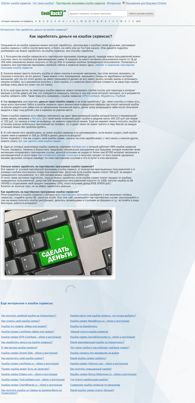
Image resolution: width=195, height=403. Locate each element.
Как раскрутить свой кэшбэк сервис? (22, 358)
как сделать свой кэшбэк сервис (42, 141)
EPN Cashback (91, 96)
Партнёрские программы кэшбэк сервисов (80, 3)
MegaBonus (107, 96)
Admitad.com (79, 146)
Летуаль (37, 118)
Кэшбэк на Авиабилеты (83, 326)
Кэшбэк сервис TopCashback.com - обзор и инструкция (33, 379)
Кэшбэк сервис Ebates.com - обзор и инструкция (29, 374)
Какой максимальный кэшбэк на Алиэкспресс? (97, 342)
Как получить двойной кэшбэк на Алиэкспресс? (28, 315)
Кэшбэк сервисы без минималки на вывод (94, 353)
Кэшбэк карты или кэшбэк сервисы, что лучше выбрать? (103, 315)
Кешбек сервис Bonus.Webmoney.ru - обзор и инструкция (103, 374)
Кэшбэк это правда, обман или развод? (24, 326)
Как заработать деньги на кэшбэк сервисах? (42, 29)
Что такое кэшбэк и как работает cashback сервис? (100, 347)
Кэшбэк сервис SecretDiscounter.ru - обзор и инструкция (102, 337)
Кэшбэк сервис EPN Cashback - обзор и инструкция (31, 337)
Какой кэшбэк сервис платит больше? (92, 390)
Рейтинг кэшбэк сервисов (16, 3)
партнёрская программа (75, 194)
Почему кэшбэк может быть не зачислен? (25, 369)
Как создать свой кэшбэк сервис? (20, 321)
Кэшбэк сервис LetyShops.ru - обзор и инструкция (30, 363)
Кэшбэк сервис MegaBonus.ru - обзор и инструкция (99, 321)
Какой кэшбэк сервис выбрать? (88, 358)
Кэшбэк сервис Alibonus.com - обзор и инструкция (99, 363)
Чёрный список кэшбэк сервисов (89, 331)
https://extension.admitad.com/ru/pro (58, 155)
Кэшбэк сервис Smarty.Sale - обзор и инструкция (29, 353)
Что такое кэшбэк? (43, 3)
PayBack (120, 96)
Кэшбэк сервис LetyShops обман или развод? (27, 331)
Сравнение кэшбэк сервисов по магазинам (95, 385)
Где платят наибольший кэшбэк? (89, 379)
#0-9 (138, 21)
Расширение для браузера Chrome (146, 3)
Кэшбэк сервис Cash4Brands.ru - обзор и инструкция (31, 385)
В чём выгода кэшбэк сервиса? (19, 347)
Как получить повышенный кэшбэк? (91, 369)
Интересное (114, 3)
